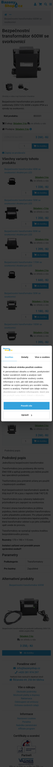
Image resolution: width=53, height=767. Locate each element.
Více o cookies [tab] (42, 357)
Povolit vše (26, 405)
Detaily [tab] (24, 357)
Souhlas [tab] (9, 357)
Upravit (26, 415)
